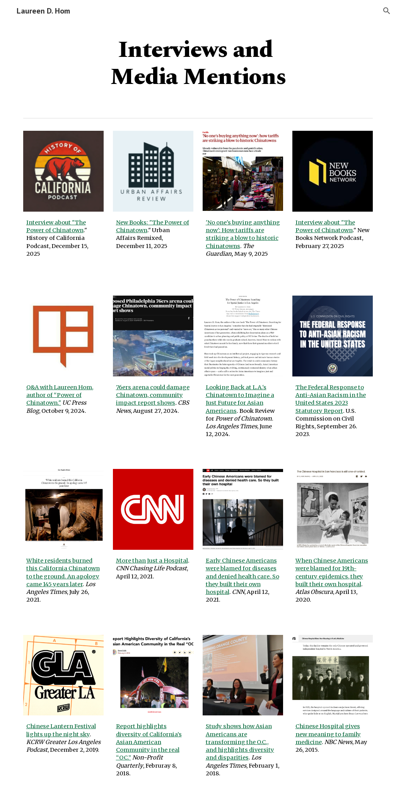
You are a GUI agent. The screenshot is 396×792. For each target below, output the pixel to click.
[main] (198, 63)
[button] (386, 11)
